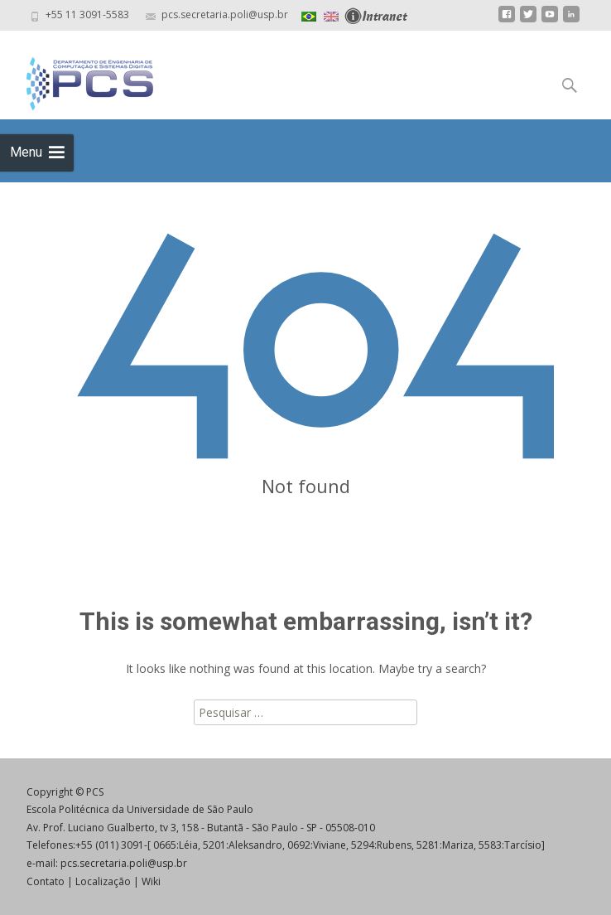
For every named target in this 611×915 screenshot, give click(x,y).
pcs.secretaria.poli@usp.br (123, 863)
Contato (45, 881)
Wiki (151, 881)
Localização (103, 881)
